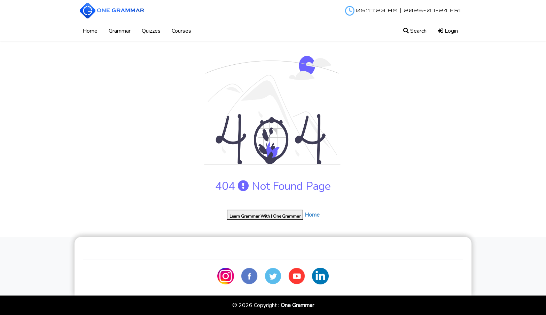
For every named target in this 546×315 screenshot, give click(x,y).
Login (448, 31)
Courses (181, 31)
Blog (191, 252)
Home (90, 31)
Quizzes (151, 31)
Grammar (120, 31)
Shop (260, 252)
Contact (333, 252)
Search (415, 31)
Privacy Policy (417, 252)
